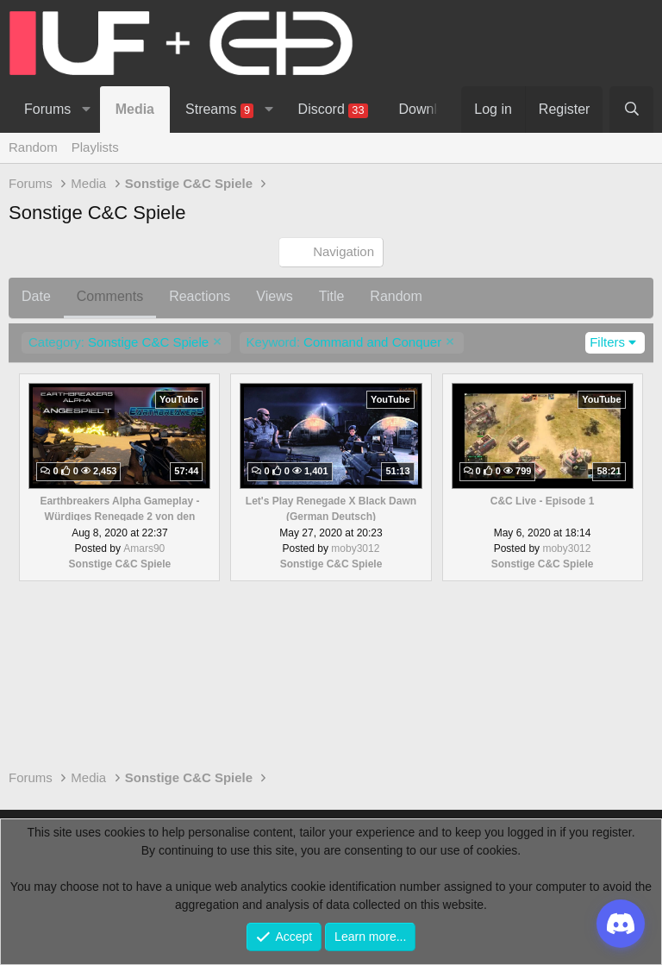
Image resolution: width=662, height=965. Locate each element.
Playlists (95, 147)
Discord (333, 110)
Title (332, 296)
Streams (219, 110)
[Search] (631, 109)
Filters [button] (607, 342)
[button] (85, 109)
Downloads (433, 109)
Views (274, 296)
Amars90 (144, 548)
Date (36, 296)
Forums (47, 109)
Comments (110, 296)
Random (33, 147)
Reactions (199, 296)
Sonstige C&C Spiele (118, 343)
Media (135, 109)
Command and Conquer (344, 343)
